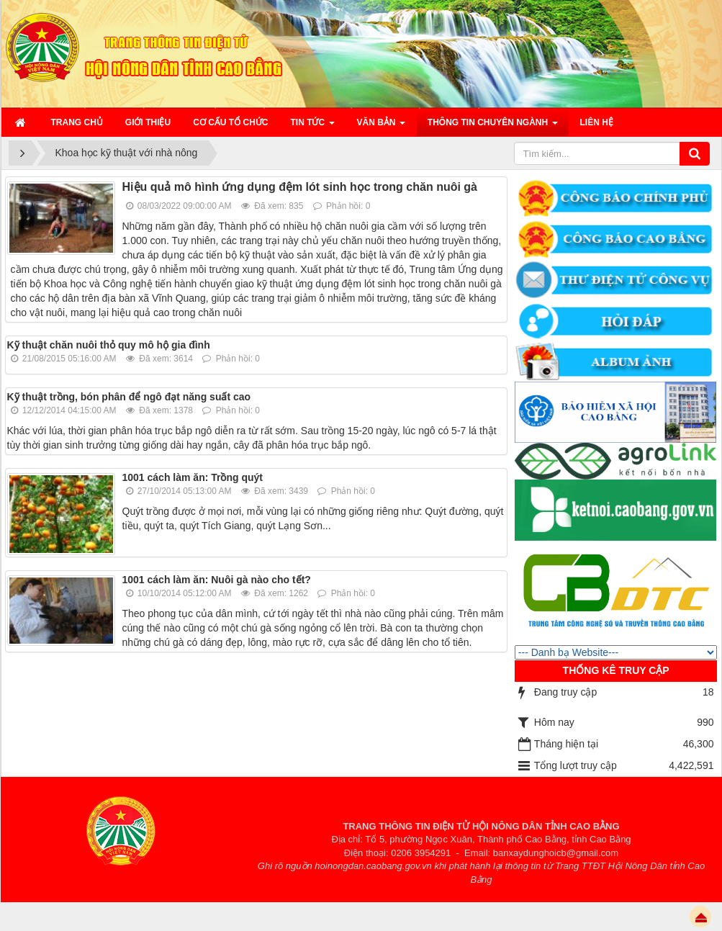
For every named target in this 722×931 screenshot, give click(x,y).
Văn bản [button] (381, 126)
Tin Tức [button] (313, 126)
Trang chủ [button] (77, 122)
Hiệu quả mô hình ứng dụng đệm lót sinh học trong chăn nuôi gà (300, 187)
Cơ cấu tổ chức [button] (230, 122)
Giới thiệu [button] (148, 122)
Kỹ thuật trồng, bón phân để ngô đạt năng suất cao (129, 396)
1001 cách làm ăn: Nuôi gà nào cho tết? (216, 579)
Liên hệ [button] (596, 122)
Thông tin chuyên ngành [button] (493, 126)
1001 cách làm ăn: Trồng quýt (192, 477)
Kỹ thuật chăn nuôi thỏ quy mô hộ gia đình (108, 345)
